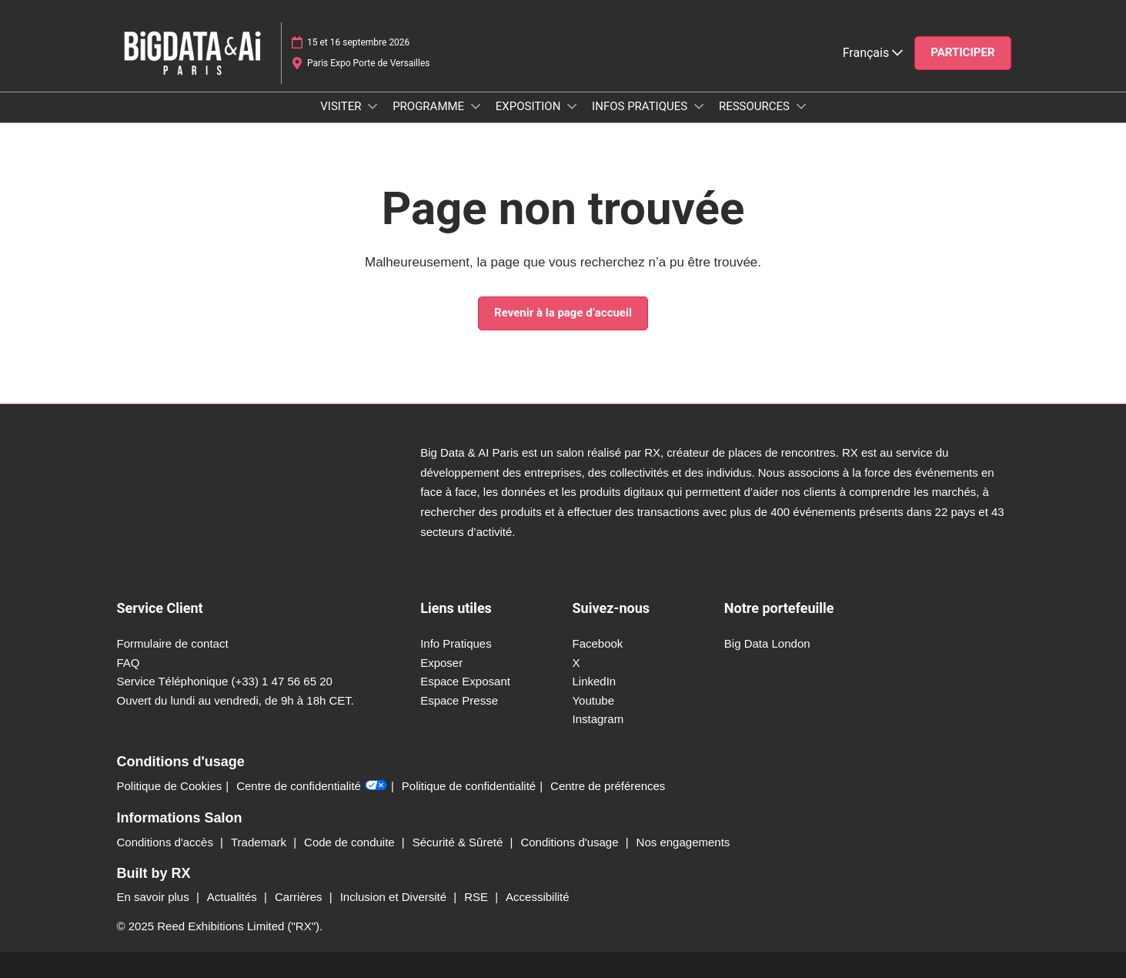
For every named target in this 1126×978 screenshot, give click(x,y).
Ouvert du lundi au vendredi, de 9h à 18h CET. (236, 700)
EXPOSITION (529, 106)
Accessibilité (538, 896)
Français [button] (873, 52)
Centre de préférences (607, 785)
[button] (962, 53)
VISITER (342, 106)
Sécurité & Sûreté (459, 842)
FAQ (128, 662)
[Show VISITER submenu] (372, 106)
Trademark (260, 842)
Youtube (593, 700)
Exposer (441, 662)
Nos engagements (683, 842)
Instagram (597, 718)
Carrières (300, 896)
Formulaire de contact (173, 643)
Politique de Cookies (169, 785)
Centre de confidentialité (311, 785)
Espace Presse (459, 700)
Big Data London (767, 643)
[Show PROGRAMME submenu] (475, 106)
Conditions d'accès (167, 842)
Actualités (233, 896)
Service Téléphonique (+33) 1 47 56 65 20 (224, 681)
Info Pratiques (456, 643)
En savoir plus (154, 896)
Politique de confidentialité (469, 785)
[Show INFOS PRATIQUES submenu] (698, 106)
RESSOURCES (756, 106)
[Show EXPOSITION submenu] (571, 106)
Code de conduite (351, 842)
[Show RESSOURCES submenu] (801, 106)
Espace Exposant (465, 681)
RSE (477, 896)
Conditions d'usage (570, 842)
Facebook (597, 643)
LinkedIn (594, 681)
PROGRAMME (430, 106)
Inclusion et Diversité (395, 896)
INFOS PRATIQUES (641, 106)
